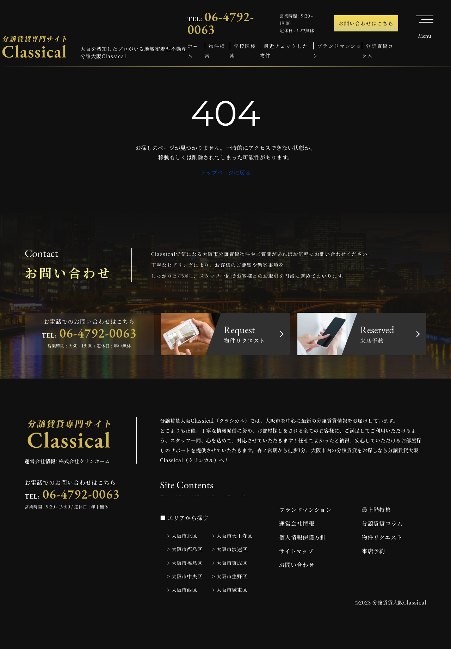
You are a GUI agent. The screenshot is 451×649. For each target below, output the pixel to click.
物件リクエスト (382, 560)
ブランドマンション (305, 533)
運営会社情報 (296, 546)
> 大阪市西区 (182, 612)
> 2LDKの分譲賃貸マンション (266, 514)
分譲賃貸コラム (382, 546)
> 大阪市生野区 (229, 598)
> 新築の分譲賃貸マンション (191, 499)
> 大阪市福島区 (184, 585)
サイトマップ (296, 574)
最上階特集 (376, 533)
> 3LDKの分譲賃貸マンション (339, 514)
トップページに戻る (225, 172)
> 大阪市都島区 (184, 572)
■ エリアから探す (184, 541)
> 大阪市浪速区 (229, 572)
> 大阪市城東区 (229, 612)
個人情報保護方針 (302, 560)
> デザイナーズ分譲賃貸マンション (268, 499)
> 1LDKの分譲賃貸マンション (193, 514)
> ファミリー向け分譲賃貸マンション (355, 499)
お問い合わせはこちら (366, 23)
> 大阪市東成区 (229, 585)
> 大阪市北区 (182, 558)
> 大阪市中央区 (184, 598)
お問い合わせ (296, 588)
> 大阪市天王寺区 (232, 558)
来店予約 (373, 574)
